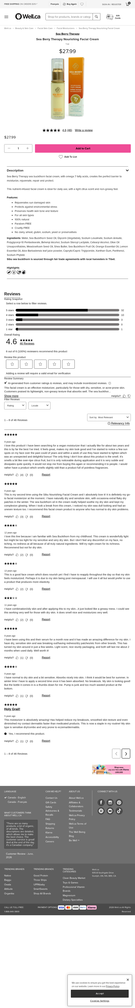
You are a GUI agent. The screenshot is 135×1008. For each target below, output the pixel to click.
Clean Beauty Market (74, 878)
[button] (9, 148)
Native (7, 875)
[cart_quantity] (18, 148)
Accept (100, 993)
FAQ (48, 819)
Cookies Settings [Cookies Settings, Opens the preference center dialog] (99, 1001)
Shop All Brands (42, 893)
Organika (9, 893)
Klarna (49, 832)
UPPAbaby (39, 884)
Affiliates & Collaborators (76, 804)
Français (55, 4)
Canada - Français (17, 802)
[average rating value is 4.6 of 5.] (54, 130)
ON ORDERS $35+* (20, 4)
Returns (50, 828)
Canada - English (17, 797)
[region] (99, 990)
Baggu (7, 880)
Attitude (8, 889)
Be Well (74, 840)
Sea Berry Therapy (67, 34)
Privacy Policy (112, 986)
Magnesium (69, 895)
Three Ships (40, 880)
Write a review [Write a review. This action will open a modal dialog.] (84, 130)
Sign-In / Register (111, 4)
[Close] (128, 980)
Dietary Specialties (73, 900)
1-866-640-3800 (11, 911)
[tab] (67, 170)
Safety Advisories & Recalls (52, 811)
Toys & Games (70, 882)
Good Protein (41, 875)
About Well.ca (76, 798)
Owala (7, 884)
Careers (50, 841)
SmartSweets (41, 889)
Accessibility (52, 837)
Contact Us (51, 798)
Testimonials (75, 811)
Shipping (50, 824)
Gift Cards (51, 802)
